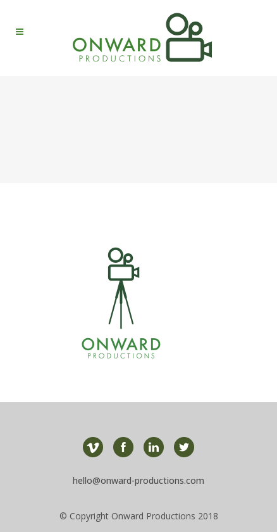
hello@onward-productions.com (138, 480)
